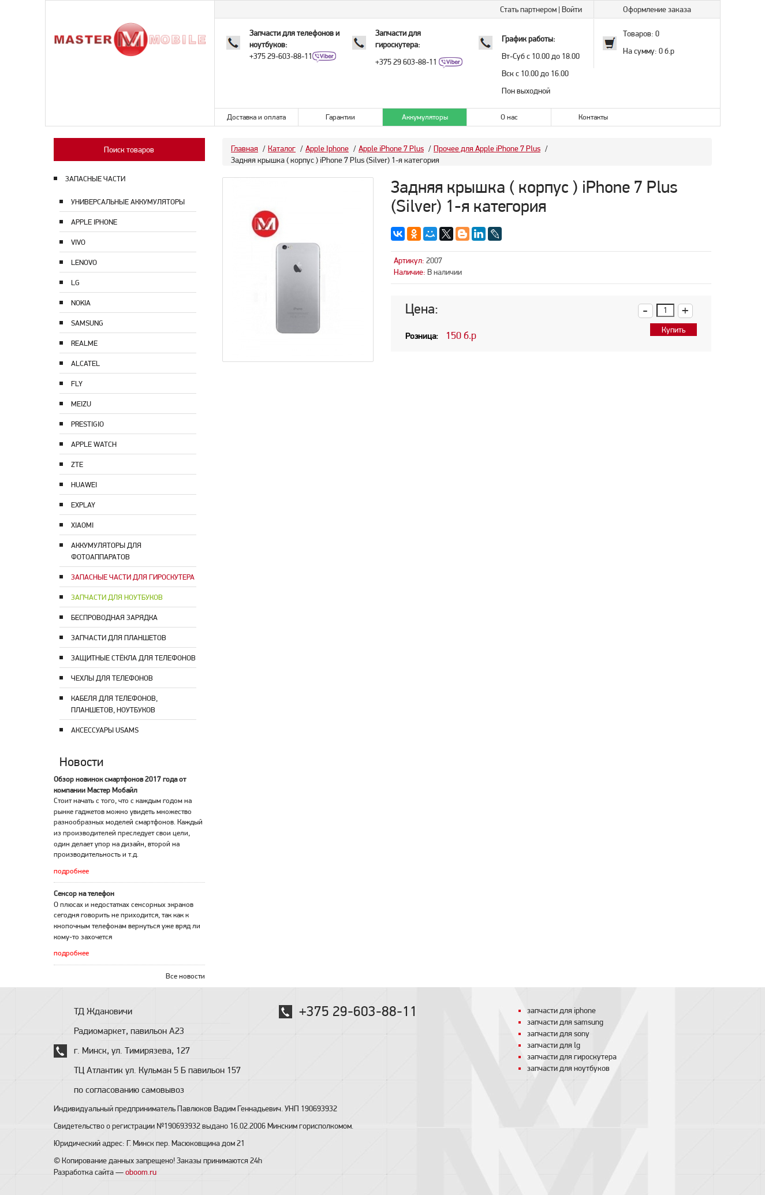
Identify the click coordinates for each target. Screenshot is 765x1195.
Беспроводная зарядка (114, 617)
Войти (572, 9)
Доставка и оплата (256, 117)
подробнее (71, 871)
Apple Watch (94, 444)
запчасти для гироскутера (572, 1056)
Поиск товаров (129, 149)
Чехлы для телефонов (112, 678)
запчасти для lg (553, 1045)
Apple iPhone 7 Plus (391, 148)
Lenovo (84, 262)
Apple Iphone (94, 222)
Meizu (81, 403)
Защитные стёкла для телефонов (133, 657)
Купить (673, 329)
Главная (244, 148)
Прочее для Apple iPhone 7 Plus (487, 148)
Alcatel (85, 363)
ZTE (77, 464)
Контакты (593, 117)
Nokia (81, 302)
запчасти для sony (558, 1033)
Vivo (78, 242)
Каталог (282, 148)
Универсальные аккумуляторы (128, 201)
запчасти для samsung (565, 1021)
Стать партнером (528, 9)
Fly (77, 383)
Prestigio (87, 424)
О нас (509, 117)
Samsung (87, 323)
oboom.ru (140, 1172)
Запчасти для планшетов (118, 637)
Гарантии (340, 117)
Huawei (84, 484)
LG (75, 282)
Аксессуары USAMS (105, 730)
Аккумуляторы (425, 117)
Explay (83, 505)
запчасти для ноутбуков (568, 1068)
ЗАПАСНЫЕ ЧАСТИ (95, 178)
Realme (84, 343)
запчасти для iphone (561, 1010)
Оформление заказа (657, 9)
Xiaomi (82, 525)
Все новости (185, 976)
